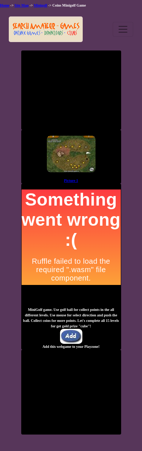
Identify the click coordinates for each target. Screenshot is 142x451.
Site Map (22, 5)
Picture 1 (71, 180)
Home (5, 5)
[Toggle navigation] (123, 29)
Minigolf (40, 5)
